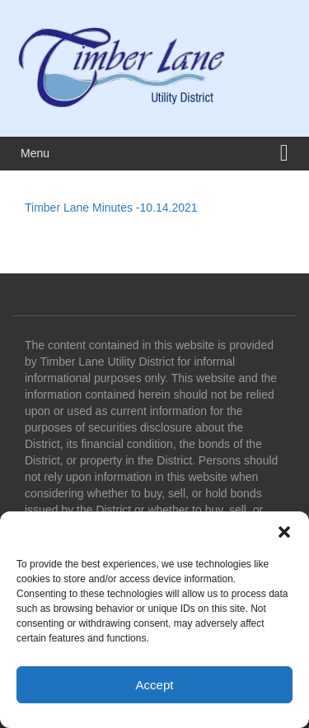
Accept (155, 685)
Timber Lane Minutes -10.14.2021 (111, 207)
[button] (284, 532)
